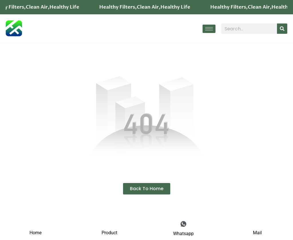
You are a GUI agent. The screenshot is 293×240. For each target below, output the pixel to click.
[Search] (282, 28)
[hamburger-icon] (209, 29)
